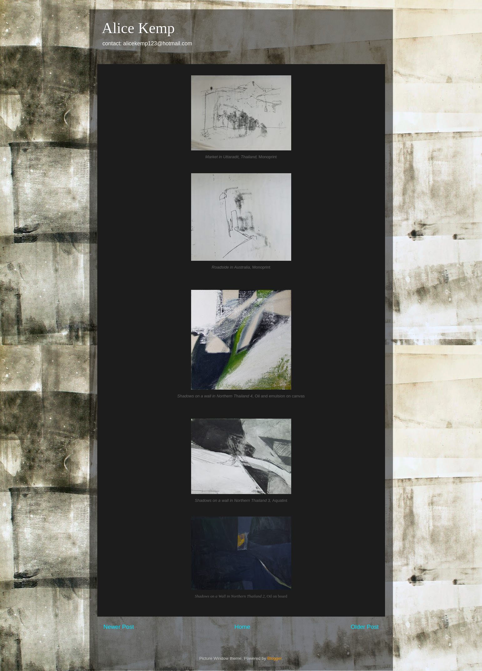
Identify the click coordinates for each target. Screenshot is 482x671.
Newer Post (119, 626)
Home (242, 626)
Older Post (364, 626)
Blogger (274, 658)
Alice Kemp (138, 28)
